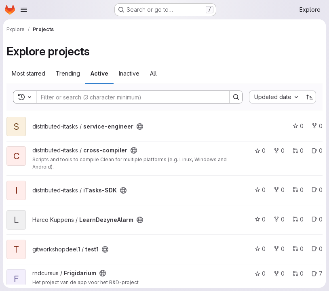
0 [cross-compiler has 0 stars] (260, 150)
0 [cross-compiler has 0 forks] (279, 150)
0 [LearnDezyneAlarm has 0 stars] (260, 219)
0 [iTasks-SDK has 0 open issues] (317, 189)
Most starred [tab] (28, 73)
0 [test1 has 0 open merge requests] (298, 248)
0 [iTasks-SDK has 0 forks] (279, 189)
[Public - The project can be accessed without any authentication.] (140, 126)
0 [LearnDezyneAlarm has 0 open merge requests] (298, 219)
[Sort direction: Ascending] (309, 97)
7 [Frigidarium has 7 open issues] (317, 273)
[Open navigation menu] (23, 9)
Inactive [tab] (129, 73)
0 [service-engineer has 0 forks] (317, 125)
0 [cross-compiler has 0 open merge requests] (298, 150)
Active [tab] (99, 73)
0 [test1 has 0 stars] (260, 248)
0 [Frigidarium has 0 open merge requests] (298, 273)
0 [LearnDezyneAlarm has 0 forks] (279, 219)
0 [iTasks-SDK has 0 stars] (260, 189)
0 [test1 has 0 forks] (279, 248)
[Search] (129, 97)
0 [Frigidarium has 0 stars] (260, 273)
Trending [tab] (68, 73)
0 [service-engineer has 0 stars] (298, 125)
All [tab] (153, 73)
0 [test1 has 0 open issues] (317, 248)
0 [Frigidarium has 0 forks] (279, 273)
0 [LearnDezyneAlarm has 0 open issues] (317, 219)
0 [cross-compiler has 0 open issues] (317, 150)
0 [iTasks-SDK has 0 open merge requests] (298, 189)
